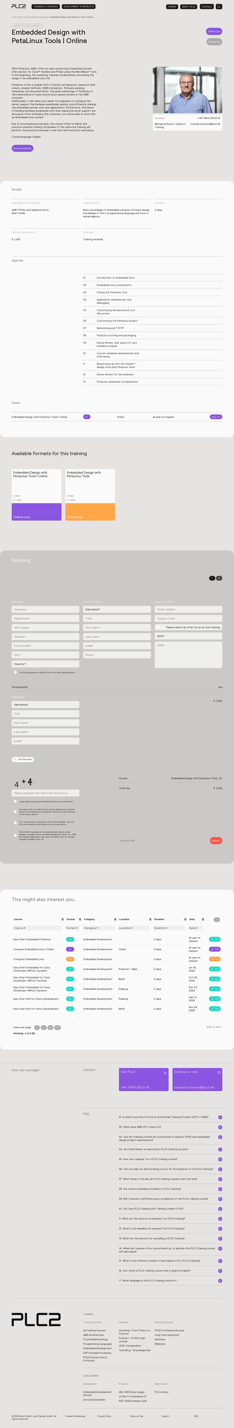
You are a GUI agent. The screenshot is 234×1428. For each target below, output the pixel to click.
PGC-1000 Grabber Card (133, 1402)
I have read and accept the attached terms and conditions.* (46, 802)
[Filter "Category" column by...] (99, 928)
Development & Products (79, 6)
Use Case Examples (94, 1400)
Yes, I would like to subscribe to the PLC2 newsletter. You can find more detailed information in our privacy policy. (46, 823)
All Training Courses (94, 1330)
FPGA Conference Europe (170, 1330)
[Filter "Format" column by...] (72, 928)
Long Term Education (167, 1335)
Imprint (165, 1417)
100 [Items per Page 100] (57, 1028)
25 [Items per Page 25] (44, 1028)
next (218, 1027)
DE (212, 578)
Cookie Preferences (75, 1417)
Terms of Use (137, 1417)
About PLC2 (188, 6)
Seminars (160, 1339)
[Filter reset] (217, 919)
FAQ (196, 1417)
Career (172, 6)
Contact (207, 6)
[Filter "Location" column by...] (134, 928)
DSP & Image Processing (97, 1353)
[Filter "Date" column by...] (195, 928)
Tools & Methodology (95, 1339)
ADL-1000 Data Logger (132, 1392)
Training (23, 17)
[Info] (213, 939)
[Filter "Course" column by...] (37, 928)
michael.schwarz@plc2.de (205, 123)
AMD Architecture (93, 1335)
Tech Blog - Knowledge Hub (132, 1352)
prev (210, 1027)
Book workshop (23, 148)
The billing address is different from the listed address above (47, 673)
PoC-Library (162, 1392)
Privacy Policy (104, 1417)
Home (14, 17)
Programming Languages (97, 1344)
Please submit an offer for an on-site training (193, 627)
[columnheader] (38, 919)
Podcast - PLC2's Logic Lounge (132, 1340)
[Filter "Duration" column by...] (169, 928)
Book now (216, 417)
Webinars (160, 1344)
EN (219, 578)
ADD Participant (23, 760)
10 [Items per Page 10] (37, 1028)
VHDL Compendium (130, 1346)
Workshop (214, 41)
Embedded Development (39, 17)
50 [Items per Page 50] (50, 1028)
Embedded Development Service (97, 1394)
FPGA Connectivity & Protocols (95, 1360)
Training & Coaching (46, 6)
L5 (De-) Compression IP (133, 1397)
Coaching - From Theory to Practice (133, 1332)
